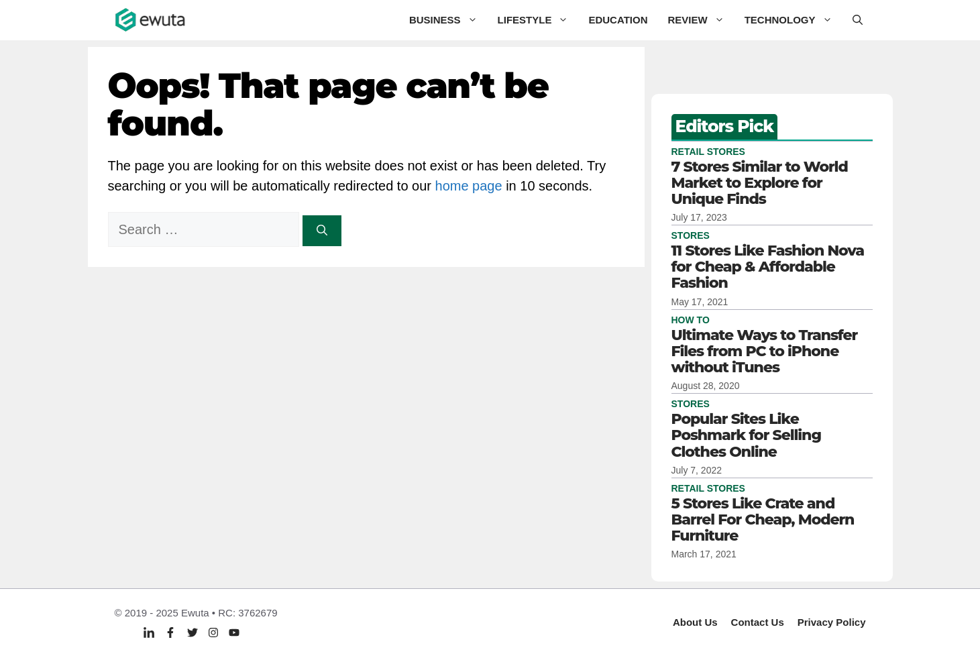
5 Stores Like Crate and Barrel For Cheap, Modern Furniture (763, 519)
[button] (857, 20)
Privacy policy (832, 622)
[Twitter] (192, 632)
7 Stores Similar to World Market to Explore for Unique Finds (759, 183)
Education (617, 19)
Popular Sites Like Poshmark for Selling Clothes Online (746, 435)
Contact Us (757, 622)
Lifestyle (538, 20)
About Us (695, 622)
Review (700, 20)
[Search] (322, 230)
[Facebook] (170, 632)
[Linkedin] (149, 632)
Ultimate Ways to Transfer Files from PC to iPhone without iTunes (764, 351)
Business (448, 20)
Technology (793, 20)
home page (468, 185)
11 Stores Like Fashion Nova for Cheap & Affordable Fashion (768, 266)
